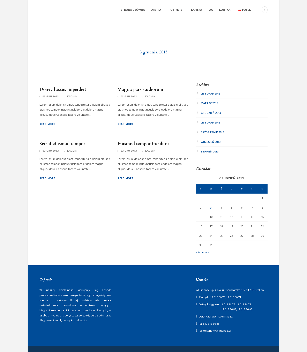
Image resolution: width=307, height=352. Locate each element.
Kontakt (225, 10)
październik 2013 (212, 132)
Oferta (156, 10)
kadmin (72, 96)
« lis (198, 252)
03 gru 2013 (51, 96)
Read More (47, 124)
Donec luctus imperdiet (62, 89)
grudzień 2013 (211, 113)
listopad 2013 (210, 122)
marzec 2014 (209, 103)
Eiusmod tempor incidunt (143, 144)
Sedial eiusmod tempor (62, 144)
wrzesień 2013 (210, 142)
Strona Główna (133, 10)
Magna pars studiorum (140, 89)
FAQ (210, 10)
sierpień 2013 (210, 151)
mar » (205, 252)
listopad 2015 (210, 93)
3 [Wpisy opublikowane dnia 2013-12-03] (211, 207)
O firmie (176, 10)
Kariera (196, 10)
